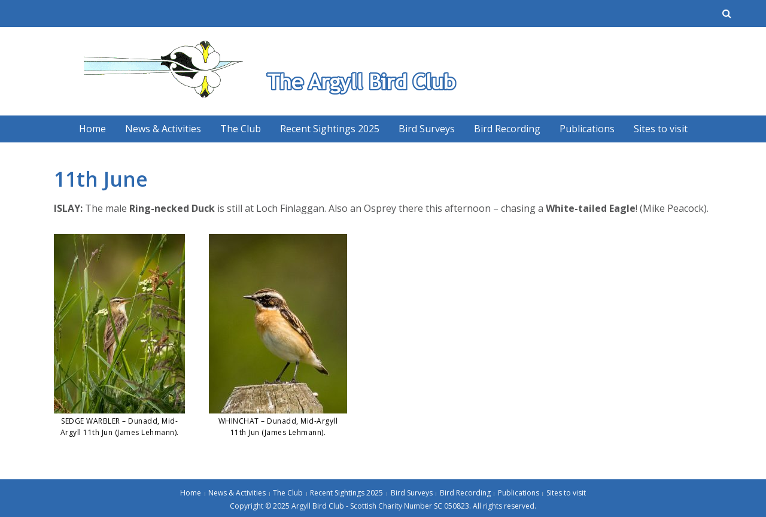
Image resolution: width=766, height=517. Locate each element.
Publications (587, 128)
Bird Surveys (427, 128)
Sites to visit (661, 128)
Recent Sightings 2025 (329, 128)
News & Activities (163, 128)
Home (92, 128)
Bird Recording (507, 128)
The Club (240, 128)
